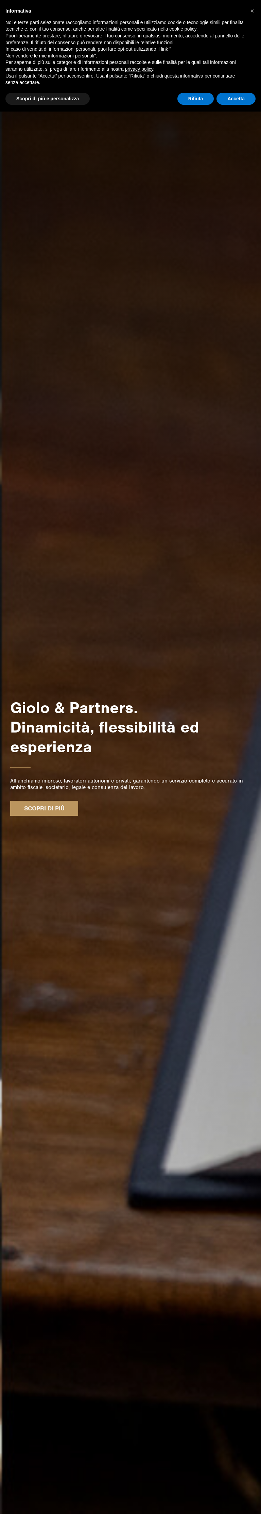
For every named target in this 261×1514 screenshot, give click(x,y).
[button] (252, 10)
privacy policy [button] (139, 69)
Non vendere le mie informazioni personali (49, 55)
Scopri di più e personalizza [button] (47, 98)
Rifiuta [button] (195, 98)
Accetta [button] (236, 98)
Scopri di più (44, 808)
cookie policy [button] (183, 29)
